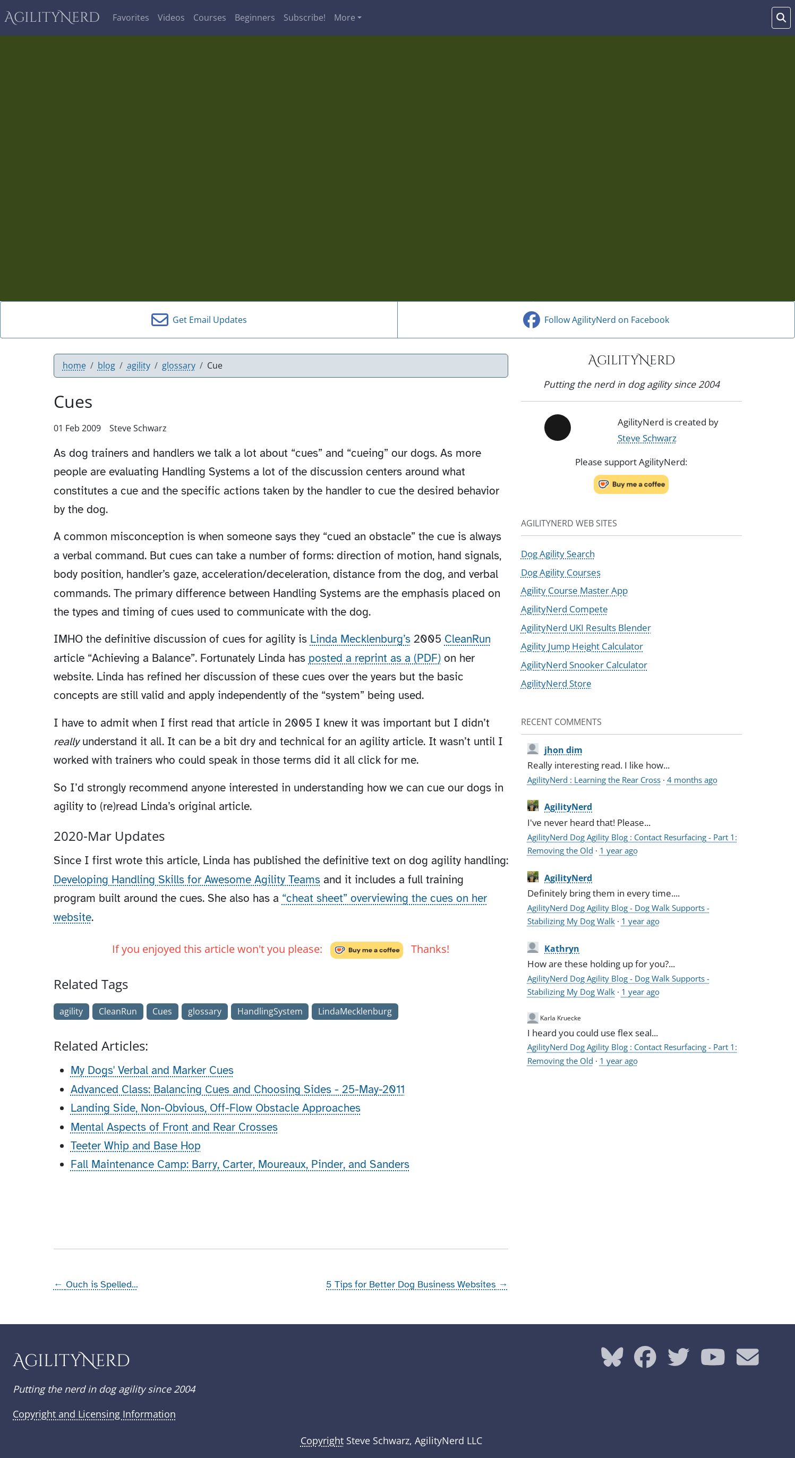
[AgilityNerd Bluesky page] (612, 1361)
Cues (162, 1011)
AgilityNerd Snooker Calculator (584, 664)
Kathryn (561, 948)
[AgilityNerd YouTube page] (712, 1361)
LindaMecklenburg (355, 1011)
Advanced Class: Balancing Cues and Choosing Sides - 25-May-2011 (238, 1089)
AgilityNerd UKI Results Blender (586, 627)
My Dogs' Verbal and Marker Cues (152, 1070)
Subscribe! (305, 17)
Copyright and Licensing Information (94, 1414)
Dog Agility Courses (561, 572)
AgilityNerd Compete (564, 608)
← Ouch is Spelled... (96, 1284)
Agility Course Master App (574, 590)
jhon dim (563, 750)
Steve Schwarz (647, 437)
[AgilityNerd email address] (748, 1361)
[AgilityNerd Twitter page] (679, 1361)
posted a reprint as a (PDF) (375, 658)
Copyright (322, 1440)
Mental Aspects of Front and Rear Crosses (174, 1127)
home (74, 365)
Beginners (255, 17)
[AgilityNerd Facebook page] (645, 1361)
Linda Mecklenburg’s (360, 639)
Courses (209, 17)
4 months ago (692, 779)
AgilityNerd (52, 17)
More (344, 17)
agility (138, 365)
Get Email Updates (199, 319)
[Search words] (781, 18)
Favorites (131, 17)
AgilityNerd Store (556, 683)
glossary (178, 365)
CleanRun (467, 639)
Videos (171, 17)
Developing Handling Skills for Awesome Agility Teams (187, 879)
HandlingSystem (270, 1011)
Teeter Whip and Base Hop (136, 1146)
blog (106, 365)
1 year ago (619, 850)
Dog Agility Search (558, 553)
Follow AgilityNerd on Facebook (596, 319)
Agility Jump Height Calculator (582, 646)
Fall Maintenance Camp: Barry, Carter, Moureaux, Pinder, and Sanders (240, 1164)
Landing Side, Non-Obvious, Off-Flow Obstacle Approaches (216, 1108)
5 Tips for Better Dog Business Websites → (417, 1284)
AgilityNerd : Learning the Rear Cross (594, 779)
